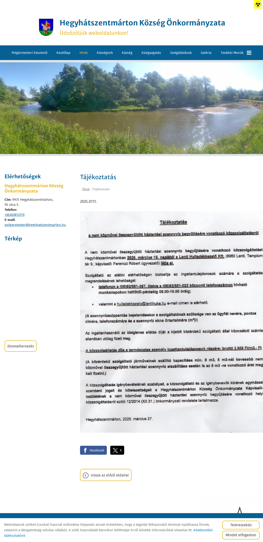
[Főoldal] (46, 27)
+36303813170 (14, 215)
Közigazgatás (151, 53)
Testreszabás (241, 525)
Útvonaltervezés (20, 346)
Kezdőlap (63, 53)
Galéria (206, 53)
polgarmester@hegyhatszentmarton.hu (35, 225)
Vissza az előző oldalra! (110, 475)
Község (127, 53)
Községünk (105, 53)
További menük (236, 52)
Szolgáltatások (181, 53)
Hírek (84, 53)
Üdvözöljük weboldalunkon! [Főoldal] (142, 27)
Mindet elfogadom (241, 535)
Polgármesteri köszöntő (29, 53)
